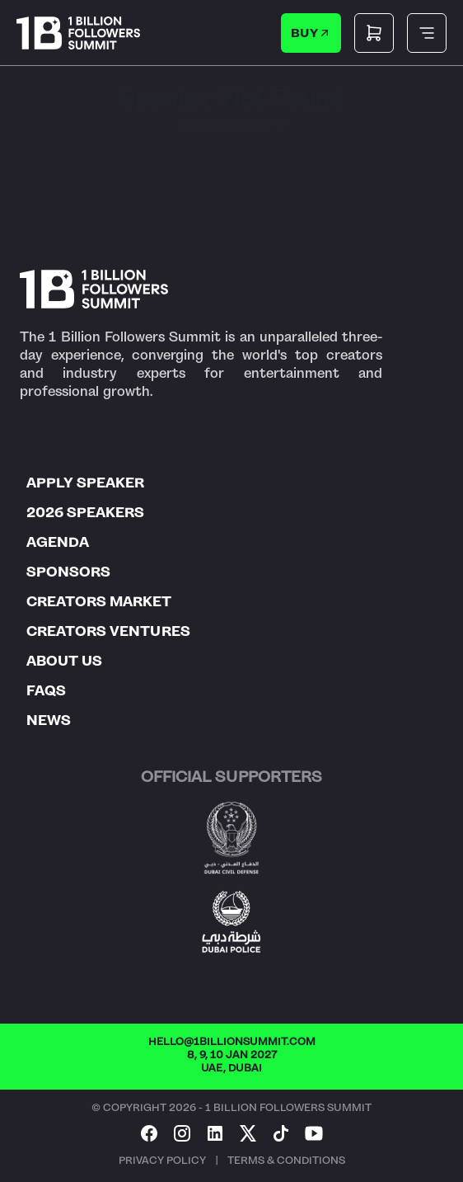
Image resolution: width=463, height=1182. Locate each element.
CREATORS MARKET (98, 601)
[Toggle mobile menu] (427, 33)
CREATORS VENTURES (108, 631)
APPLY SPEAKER (85, 482)
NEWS (48, 720)
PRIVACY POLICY (162, 1161)
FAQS (46, 690)
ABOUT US (64, 661)
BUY (311, 32)
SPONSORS (68, 572)
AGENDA (57, 542)
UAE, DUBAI (231, 1068)
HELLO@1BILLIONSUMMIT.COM (232, 1042)
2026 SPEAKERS (85, 512)
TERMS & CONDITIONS (286, 1161)
